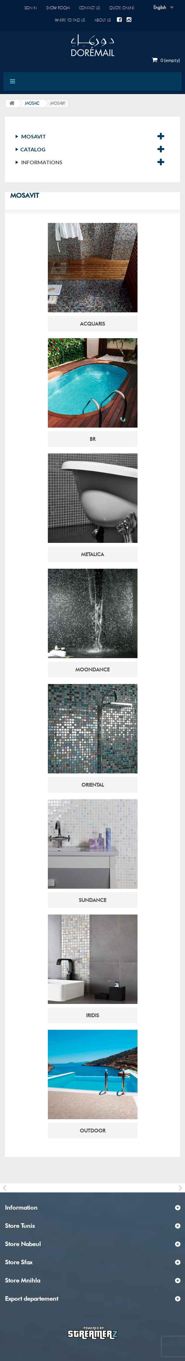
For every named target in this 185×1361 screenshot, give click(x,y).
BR (92, 439)
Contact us (89, 8)
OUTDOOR (92, 1131)
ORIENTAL (92, 785)
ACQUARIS (92, 324)
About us (102, 20)
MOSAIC (32, 103)
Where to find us (70, 20)
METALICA (92, 554)
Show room (58, 8)
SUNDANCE (92, 900)
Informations (41, 162)
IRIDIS (92, 1016)
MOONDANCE (92, 670)
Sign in (30, 8)
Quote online (122, 8)
